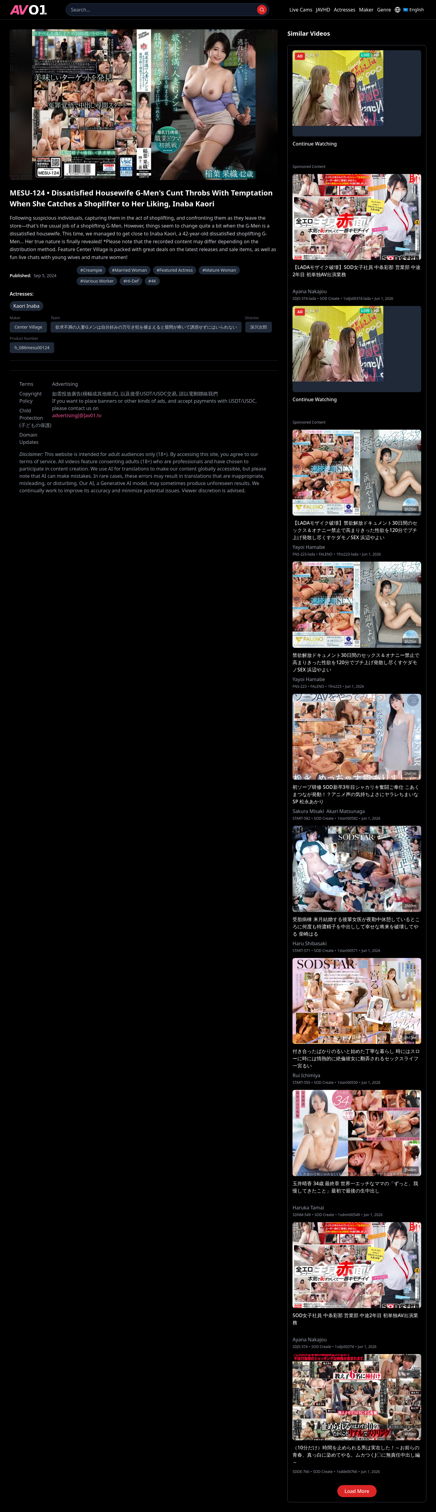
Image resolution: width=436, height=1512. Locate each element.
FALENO (325, 554)
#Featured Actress (175, 270)
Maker (366, 9)
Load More (357, 1491)
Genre (384, 9)
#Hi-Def (130, 281)
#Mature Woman (219, 270)
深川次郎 (258, 327)
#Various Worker (97, 281)
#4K (152, 281)
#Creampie (91, 270)
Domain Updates (28, 438)
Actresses (344, 9)
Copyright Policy (30, 397)
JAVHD (323, 9)
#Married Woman (129, 270)
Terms (26, 384)
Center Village (28, 327)
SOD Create (329, 298)
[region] (144, 104)
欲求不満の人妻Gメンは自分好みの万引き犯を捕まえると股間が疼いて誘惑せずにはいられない (145, 327)
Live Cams (300, 9)
